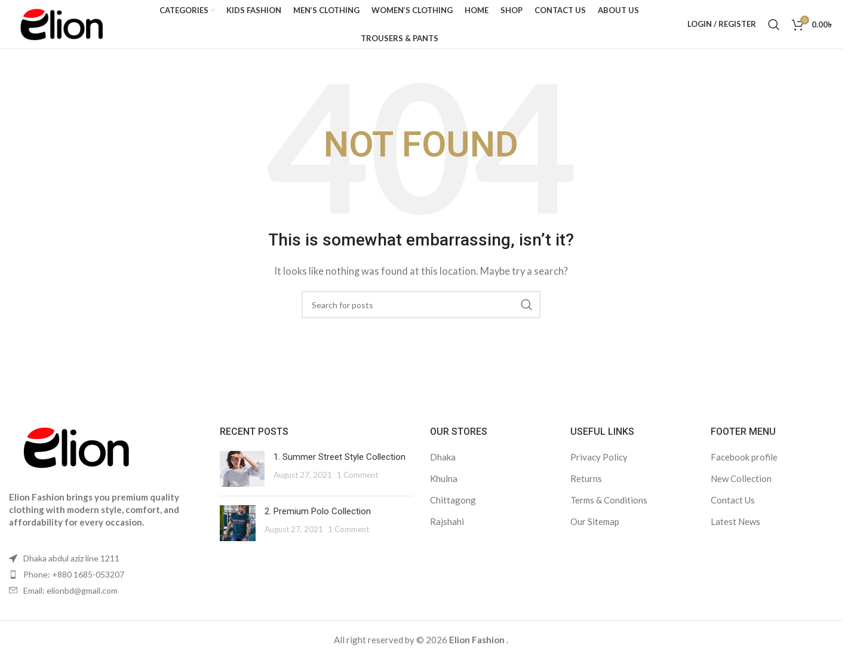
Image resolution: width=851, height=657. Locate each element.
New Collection (741, 483)
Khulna (443, 483)
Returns (586, 483)
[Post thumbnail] (242, 474)
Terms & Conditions (608, 504)
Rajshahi (447, 526)
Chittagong (453, 504)
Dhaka (443, 461)
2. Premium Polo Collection (318, 516)
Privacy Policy (599, 461)
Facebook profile (744, 461)
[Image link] (74, 456)
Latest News (735, 526)
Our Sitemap (594, 526)
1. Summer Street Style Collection (339, 461)
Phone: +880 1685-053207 (73, 580)
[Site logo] (66, 25)
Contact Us (733, 504)
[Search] (774, 27)
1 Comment (357, 479)
